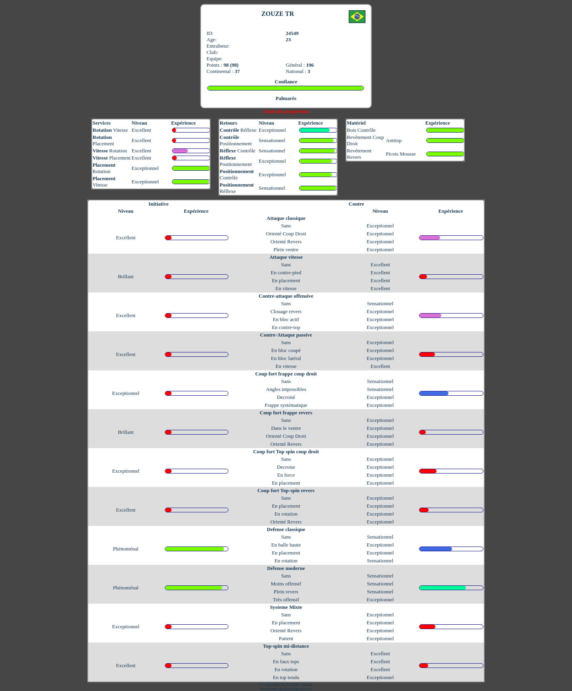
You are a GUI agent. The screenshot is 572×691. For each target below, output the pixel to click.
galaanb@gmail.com (295, 689)
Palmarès (286, 98)
